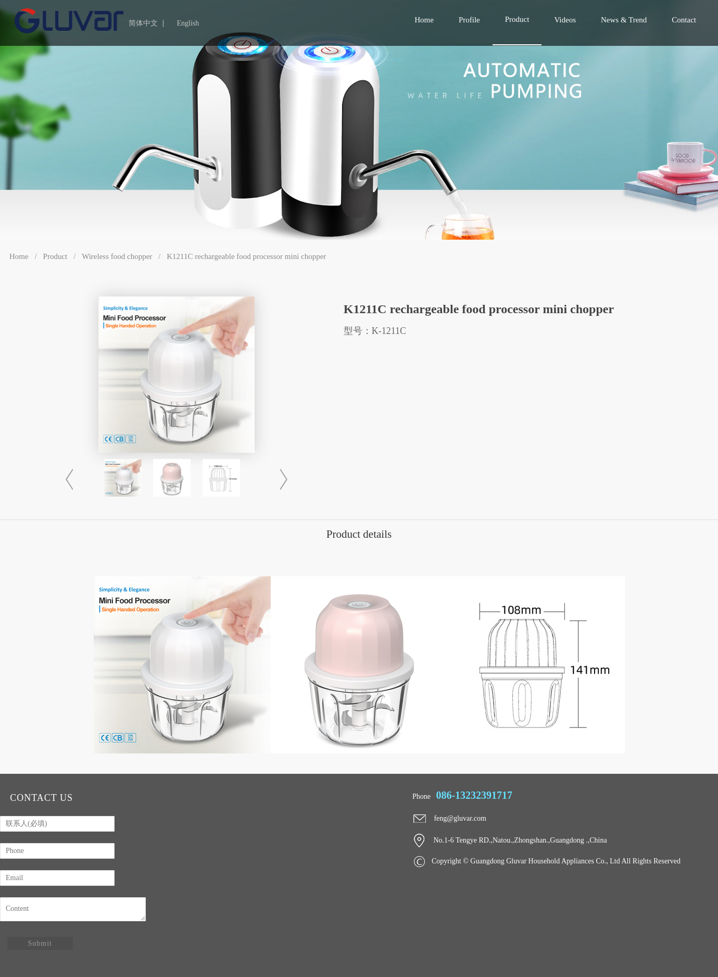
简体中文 (143, 23)
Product (55, 256)
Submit (40, 943)
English (188, 23)
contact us (41, 798)
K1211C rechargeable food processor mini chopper (246, 256)
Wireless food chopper (117, 256)
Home (19, 256)
